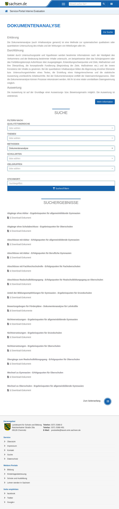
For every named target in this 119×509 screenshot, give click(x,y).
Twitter (10, 498)
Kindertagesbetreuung (16, 474)
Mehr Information (105, 102)
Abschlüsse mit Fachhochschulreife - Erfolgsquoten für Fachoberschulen (43, 266)
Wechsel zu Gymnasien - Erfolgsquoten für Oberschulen (35, 372)
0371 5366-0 (56, 425)
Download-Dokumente (21, 310)
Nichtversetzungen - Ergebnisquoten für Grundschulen (34, 333)
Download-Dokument (20, 218)
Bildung (10, 469)
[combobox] (61, 128)
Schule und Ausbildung (17, 478)
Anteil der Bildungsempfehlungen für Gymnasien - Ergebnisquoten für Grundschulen (49, 293)
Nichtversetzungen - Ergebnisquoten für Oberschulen (33, 346)
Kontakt (10, 450)
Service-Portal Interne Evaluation (24, 11)
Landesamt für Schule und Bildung (27, 425)
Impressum (12, 446)
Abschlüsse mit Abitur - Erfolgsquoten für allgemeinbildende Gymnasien (43, 240)
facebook (11, 493)
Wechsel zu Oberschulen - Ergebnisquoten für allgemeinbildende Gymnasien (45, 386)
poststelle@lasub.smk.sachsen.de (65, 430)
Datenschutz (12, 459)
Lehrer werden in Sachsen (18, 483)
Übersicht (11, 441)
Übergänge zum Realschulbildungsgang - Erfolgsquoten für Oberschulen (43, 359)
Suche (10, 454)
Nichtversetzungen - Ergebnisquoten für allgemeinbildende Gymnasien (42, 319)
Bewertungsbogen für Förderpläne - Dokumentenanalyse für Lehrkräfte (42, 306)
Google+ (11, 502)
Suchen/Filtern (61, 188)
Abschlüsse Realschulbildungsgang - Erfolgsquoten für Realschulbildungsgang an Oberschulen (55, 280)
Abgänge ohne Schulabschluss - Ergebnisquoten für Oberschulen (40, 226)
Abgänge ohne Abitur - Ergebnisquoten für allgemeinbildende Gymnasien (43, 213)
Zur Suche (108, 32)
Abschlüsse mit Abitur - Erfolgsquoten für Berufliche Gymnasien (39, 253)
